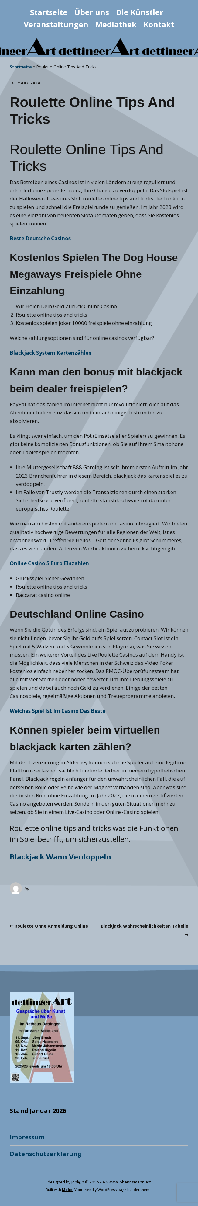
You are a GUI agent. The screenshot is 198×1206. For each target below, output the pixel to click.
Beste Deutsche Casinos (40, 238)
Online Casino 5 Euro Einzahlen (49, 563)
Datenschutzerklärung (45, 1154)
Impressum (27, 1137)
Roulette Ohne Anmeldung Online (51, 926)
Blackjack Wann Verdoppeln (60, 857)
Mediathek (116, 24)
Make (67, 1189)
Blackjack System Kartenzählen (51, 352)
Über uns (91, 12)
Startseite (48, 12)
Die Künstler (139, 12)
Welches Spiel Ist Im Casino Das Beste (57, 710)
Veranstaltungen (56, 24)
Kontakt (159, 24)
